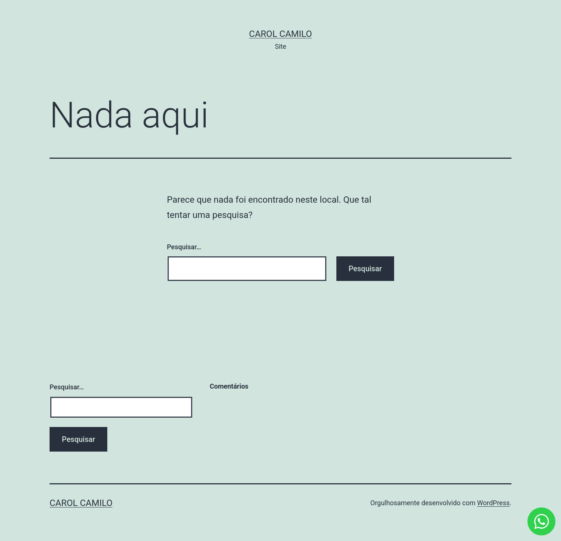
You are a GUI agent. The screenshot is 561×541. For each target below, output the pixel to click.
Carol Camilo (280, 34)
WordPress (493, 503)
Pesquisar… (184, 247)
